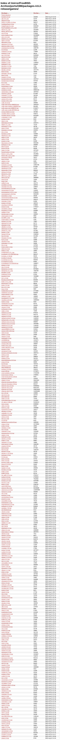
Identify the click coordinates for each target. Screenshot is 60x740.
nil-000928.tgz (5, 340)
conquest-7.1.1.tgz (6, 95)
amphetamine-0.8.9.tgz (7, 48)
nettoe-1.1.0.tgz (5, 334)
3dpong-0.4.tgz (5, 20)
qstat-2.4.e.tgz (5, 398)
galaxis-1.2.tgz (5, 161)
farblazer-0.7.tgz (6, 144)
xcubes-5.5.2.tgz (6, 552)
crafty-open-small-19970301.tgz (10, 110)
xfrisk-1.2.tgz (5, 572)
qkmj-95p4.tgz (5, 396)
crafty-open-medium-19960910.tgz (11, 106)
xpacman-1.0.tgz (6, 648)
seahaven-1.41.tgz (6, 415)
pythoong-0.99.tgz (6, 378)
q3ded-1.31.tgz (5, 380)
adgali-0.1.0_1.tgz (6, 38)
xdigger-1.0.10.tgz (6, 557)
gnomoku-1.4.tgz (6, 201)
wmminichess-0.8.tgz (7, 497)
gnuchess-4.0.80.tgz (7, 205)
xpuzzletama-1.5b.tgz (7, 659)
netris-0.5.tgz (5, 332)
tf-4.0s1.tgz (4, 457)
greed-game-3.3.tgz (6, 216)
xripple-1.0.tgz (5, 669)
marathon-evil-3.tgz (6, 300)
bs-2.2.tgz (4, 82)
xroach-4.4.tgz (5, 670)
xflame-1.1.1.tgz (5, 570)
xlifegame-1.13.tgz (6, 608)
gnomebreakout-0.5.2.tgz (8, 188)
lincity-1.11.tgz (5, 285)
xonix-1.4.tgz (5, 643)
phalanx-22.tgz (5, 358)
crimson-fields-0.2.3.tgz (7, 112)
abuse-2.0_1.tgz (5, 29)
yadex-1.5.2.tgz (5, 727)
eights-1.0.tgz (5, 139)
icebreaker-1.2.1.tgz (6, 243)
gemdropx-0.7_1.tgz (7, 166)
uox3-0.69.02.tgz (6, 486)
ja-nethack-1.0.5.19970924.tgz (9, 254)
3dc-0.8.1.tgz (5, 18)
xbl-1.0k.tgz (4, 526)
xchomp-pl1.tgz (5, 546)
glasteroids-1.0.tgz (6, 170)
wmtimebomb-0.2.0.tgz (7, 504)
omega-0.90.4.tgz (6, 343)
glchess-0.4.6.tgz (6, 172)
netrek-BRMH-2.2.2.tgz (7, 329)
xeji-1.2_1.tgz (5, 561)
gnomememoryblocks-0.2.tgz (9, 197)
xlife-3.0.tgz (4, 606)
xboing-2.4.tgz (5, 539)
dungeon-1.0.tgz (6, 133)
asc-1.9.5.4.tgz (5, 55)
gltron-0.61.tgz (5, 177)
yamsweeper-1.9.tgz (7, 731)
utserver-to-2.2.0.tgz (7, 489)
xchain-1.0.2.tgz (5, 544)
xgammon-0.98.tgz (6, 575)
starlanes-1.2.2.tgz (6, 442)
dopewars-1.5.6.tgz (6, 130)
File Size (36, 13)
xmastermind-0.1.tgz (7, 614)
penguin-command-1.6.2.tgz (9, 353)
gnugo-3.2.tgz (5, 206)
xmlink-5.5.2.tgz (5, 630)
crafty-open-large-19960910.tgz (10, 104)
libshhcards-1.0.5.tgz (7, 283)
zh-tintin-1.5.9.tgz (6, 734)
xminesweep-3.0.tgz (7, 626)
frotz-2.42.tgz (5, 159)
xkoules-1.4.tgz (5, 603)
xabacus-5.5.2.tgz (6, 513)
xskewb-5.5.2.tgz (6, 690)
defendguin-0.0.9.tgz (7, 122)
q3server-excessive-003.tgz (9, 382)
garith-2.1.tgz (5, 163)
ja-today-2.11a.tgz (6, 258)
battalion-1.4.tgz (5, 62)
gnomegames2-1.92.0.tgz (8, 194)
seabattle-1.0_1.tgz (6, 413)
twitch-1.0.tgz (5, 484)
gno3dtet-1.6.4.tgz (6, 185)
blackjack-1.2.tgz (6, 68)
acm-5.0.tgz (4, 33)
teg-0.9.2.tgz (4, 449)
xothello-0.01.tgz (6, 647)
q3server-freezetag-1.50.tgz (9, 384)
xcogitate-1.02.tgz (6, 548)
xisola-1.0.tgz (5, 590)
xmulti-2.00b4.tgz (6, 634)
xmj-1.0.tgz (4, 628)
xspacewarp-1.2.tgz (6, 700)
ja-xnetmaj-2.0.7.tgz (6, 259)
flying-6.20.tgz (5, 148)
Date (46, 13)
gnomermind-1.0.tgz (7, 199)
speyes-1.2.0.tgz (6, 438)
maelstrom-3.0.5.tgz (6, 292)
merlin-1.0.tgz (5, 301)
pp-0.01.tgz (4, 363)
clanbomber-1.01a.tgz (7, 91)
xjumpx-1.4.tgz (5, 599)
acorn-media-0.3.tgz (7, 35)
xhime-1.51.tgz (5, 583)
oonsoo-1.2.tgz (5, 349)
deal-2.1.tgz (4, 121)
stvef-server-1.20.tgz (7, 444)
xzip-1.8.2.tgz (5, 725)
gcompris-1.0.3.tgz (6, 164)
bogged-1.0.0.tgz (6, 77)
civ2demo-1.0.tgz (6, 90)
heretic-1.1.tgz (5, 232)
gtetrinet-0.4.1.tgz (6, 223)
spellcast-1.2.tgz (6, 437)
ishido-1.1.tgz (5, 250)
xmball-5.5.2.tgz (5, 616)
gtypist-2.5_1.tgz (6, 230)
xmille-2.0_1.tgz (5, 619)
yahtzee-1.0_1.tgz (6, 729)
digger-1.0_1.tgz (6, 124)
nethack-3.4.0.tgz (6, 316)
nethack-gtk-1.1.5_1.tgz (8, 320)
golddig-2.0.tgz (5, 212)
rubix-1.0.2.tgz (5, 406)
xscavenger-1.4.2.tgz (7, 679)
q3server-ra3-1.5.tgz (7, 387)
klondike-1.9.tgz (5, 272)
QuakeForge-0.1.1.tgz (7, 26)
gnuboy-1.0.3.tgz (6, 203)
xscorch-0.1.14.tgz (6, 681)
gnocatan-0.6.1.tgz (6, 186)
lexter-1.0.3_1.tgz (6, 281)
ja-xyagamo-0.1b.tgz (7, 261)
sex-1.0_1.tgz (5, 418)
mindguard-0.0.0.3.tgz (7, 303)
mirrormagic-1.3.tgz (6, 305)
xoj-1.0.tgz (4, 641)
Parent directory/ (6, 15)
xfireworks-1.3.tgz (6, 568)
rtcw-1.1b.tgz (5, 404)
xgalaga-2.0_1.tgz (6, 574)
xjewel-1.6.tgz (5, 592)
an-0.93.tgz (4, 49)
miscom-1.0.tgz (5, 307)
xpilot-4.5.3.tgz (5, 656)
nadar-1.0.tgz (5, 311)
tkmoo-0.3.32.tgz (6, 464)
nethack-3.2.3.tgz (6, 312)
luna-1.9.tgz (4, 289)
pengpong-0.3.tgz (6, 351)
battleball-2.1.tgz (6, 64)
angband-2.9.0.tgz (6, 51)
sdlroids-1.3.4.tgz (6, 411)
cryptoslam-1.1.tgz (6, 117)
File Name (4, 13)
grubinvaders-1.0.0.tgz (7, 219)
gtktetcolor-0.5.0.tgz (6, 228)
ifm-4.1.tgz (4, 245)
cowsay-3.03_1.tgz (6, 101)
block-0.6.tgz (5, 71)
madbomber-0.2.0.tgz (7, 290)
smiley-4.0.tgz (5, 426)
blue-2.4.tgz (4, 75)
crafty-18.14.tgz (5, 102)
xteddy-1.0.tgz (5, 703)
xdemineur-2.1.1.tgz (6, 555)
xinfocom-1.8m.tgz (6, 584)
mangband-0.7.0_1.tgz (7, 298)
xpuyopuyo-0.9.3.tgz (7, 658)
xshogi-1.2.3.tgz (5, 687)
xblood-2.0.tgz (5, 533)
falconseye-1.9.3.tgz (7, 143)
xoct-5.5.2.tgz (5, 637)
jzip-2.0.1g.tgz (5, 267)
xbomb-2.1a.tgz (5, 541)
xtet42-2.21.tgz (5, 705)
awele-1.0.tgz (5, 59)
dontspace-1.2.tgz (6, 126)
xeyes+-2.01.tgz (5, 566)
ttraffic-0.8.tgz (5, 473)
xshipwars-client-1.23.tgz (8, 685)
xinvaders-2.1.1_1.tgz (7, 586)
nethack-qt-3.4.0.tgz (6, 327)
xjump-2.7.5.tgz (5, 595)
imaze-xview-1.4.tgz (6, 247)
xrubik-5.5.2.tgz (5, 676)
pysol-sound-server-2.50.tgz (9, 376)
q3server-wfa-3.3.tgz (7, 391)
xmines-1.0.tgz (5, 625)
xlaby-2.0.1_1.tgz (6, 605)
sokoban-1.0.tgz (5, 427)
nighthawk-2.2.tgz (6, 338)
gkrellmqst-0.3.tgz (6, 168)
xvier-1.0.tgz (4, 718)
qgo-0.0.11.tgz (5, 395)
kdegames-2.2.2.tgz (6, 269)
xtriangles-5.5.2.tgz (6, 709)
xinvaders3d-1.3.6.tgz (7, 588)
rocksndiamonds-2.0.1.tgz (8, 400)
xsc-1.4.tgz (4, 678)
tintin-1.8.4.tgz (5, 460)
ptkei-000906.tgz (6, 367)
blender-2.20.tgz (6, 69)
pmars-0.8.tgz (5, 362)
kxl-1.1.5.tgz (4, 278)
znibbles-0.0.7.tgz (6, 736)
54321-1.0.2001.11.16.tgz (8, 22)
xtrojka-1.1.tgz (5, 710)
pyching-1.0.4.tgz (6, 369)
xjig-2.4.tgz (4, 594)
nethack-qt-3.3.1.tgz (6, 325)
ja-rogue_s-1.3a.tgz (6, 256)
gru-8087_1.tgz (5, 217)
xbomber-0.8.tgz (6, 543)
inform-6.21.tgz (5, 249)
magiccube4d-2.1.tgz (7, 294)
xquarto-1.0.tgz (5, 665)
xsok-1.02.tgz (5, 692)
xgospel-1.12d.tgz (6, 579)
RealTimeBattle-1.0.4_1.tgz (9, 28)
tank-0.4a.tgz (5, 448)
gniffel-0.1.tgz (5, 183)
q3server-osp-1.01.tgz (7, 385)
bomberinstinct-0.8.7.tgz (8, 79)
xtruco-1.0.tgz (5, 714)
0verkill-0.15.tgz (5, 17)
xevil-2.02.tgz (5, 564)
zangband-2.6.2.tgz (6, 732)
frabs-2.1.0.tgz (5, 150)
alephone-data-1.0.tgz (7, 46)
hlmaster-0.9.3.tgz (6, 238)
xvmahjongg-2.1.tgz (6, 720)
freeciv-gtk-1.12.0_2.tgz (8, 155)
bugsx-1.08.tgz (5, 84)
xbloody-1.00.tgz (6, 535)
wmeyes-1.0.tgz (5, 495)
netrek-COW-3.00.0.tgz (7, 331)
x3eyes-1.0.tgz (5, 511)
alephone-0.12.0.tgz (6, 44)
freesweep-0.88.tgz (6, 157)
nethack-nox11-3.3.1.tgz (8, 322)
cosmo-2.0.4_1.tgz (6, 99)
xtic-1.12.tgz (4, 707)
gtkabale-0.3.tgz (5, 225)
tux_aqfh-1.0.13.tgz (6, 475)
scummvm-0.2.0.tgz (6, 409)
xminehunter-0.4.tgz (6, 623)
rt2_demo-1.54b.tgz (6, 402)
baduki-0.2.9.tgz (5, 60)
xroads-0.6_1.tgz (6, 672)
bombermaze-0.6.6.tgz (7, 80)
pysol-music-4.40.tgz (7, 375)
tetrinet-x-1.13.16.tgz (7, 453)
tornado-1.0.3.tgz (6, 469)
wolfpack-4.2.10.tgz (6, 506)
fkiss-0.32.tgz (5, 146)
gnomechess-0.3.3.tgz (7, 190)
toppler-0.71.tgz (5, 468)
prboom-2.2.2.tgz (6, 365)
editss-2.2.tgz (5, 137)
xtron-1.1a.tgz (5, 712)
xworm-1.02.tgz (5, 723)
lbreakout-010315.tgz (7, 280)
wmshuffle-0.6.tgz (6, 501)
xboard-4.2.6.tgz (6, 537)
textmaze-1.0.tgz (6, 455)
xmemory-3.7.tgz (6, 617)
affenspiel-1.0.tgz (6, 42)
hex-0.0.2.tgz (5, 236)
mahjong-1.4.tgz (5, 296)
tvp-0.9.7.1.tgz (5, 482)
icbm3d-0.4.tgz (5, 241)
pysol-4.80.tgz (5, 371)
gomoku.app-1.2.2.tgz (7, 214)
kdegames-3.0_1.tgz (7, 270)
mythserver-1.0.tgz (6, 309)
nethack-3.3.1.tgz (6, 314)
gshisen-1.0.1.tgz (6, 221)
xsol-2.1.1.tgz (5, 696)
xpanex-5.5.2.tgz (6, 650)
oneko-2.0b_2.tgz (6, 345)
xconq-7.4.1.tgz (5, 550)
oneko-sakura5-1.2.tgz (7, 347)
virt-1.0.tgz (4, 493)
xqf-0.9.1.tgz (4, 663)
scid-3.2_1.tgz (5, 407)
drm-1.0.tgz (4, 132)
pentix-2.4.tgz (5, 354)
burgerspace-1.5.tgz (7, 86)
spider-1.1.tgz (5, 440)
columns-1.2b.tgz (6, 93)
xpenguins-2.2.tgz (6, 652)
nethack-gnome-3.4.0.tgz (8, 318)
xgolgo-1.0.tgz (5, 577)
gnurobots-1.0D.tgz (6, 208)
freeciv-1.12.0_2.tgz (6, 154)
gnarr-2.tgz (4, 181)
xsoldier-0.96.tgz (6, 698)
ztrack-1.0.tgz (5, 738)
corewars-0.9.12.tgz (6, 97)
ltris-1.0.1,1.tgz (5, 287)
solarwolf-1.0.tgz (6, 431)
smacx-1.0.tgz (5, 424)
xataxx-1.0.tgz (5, 517)
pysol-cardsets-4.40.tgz (7, 373)
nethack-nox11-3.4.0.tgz (8, 323)
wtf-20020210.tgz (6, 510)
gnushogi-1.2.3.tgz (6, 210)
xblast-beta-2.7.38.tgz (7, 532)
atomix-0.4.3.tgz (5, 57)
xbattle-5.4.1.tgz (5, 522)
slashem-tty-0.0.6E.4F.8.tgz (9, 422)
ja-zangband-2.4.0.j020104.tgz (9, 263)
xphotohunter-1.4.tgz (7, 654)
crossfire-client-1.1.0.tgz (8, 113)
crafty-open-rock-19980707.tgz (10, 108)
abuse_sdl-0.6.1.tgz (6, 31)
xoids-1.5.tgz (5, 639)
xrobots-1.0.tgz (5, 674)
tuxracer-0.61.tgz (6, 479)
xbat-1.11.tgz (5, 521)
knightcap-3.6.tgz (6, 274)
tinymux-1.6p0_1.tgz (7, 462)
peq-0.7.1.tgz (5, 356)
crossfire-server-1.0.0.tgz (8, 115)
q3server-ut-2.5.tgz (6, 389)
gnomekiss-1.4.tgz (6, 195)
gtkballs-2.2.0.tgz (6, 227)
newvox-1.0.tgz (5, 336)
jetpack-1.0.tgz (5, 265)
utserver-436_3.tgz (6, 488)
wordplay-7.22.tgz (6, 508)
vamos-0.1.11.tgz (6, 491)
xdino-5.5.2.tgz (5, 559)
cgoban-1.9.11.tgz (6, 88)
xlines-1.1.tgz (5, 610)
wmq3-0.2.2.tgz (5, 499)
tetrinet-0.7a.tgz (5, 451)
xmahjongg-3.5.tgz (6, 612)
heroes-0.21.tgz (5, 234)
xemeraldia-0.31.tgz (6, 563)
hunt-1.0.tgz (4, 239)
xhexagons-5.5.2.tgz (7, 581)
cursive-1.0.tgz (5, 119)
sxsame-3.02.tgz (6, 446)
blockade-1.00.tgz (6, 73)
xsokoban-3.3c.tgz (6, 694)
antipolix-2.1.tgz (5, 53)
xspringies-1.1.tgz (6, 701)
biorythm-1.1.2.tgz (6, 66)
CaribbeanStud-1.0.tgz (7, 24)
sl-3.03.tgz (4, 420)
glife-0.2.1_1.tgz (5, 175)
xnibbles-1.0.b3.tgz (6, 636)
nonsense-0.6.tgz (6, 342)
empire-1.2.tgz (5, 141)
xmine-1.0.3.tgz (5, 621)
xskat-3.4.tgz (5, 689)
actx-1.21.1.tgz (5, 37)
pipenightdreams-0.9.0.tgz (8, 360)
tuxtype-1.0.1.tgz (6, 480)
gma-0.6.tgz (4, 179)
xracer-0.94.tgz (5, 667)
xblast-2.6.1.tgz (5, 530)
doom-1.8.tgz (5, 128)
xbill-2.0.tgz (4, 524)
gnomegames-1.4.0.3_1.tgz (9, 192)
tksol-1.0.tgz (4, 466)
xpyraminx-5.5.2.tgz (6, 661)
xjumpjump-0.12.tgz (6, 597)
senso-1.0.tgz (5, 416)
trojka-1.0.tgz (5, 471)
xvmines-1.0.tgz (5, 721)
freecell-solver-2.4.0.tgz (7, 152)
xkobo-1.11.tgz (5, 601)
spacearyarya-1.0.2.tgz (7, 433)
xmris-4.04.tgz (5, 632)
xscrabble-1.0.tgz (6, 683)
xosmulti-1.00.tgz (6, 645)
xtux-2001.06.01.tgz (6, 716)
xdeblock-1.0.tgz (6, 553)
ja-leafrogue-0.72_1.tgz (7, 252)
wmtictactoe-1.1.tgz (6, 502)
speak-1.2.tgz (5, 435)
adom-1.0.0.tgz (5, 40)
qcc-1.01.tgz (4, 393)
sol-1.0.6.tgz (4, 429)
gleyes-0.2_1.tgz (6, 174)
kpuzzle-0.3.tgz (5, 276)
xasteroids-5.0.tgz (6, 515)
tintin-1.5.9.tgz (5, 458)
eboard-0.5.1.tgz (6, 135)
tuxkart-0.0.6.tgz (5, 477)
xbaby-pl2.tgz (5, 519)
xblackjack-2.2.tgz (6, 528)
